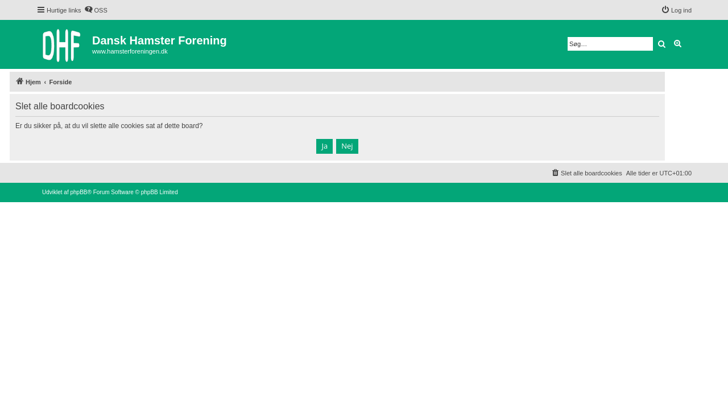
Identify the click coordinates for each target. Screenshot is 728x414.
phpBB (78, 192)
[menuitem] (95, 10)
